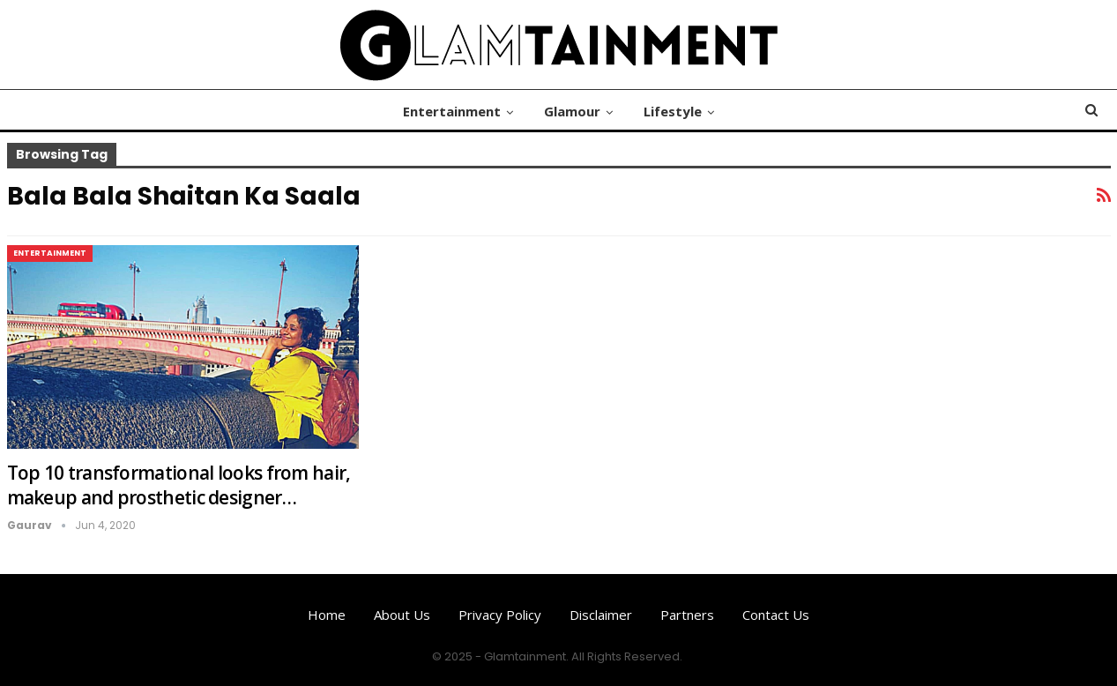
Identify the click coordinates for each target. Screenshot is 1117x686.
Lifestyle (673, 111)
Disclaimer (601, 614)
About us (402, 614)
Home (327, 614)
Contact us (775, 614)
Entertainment (452, 111)
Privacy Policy (499, 614)
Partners (687, 614)
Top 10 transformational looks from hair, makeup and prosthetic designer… (179, 485)
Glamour (572, 111)
